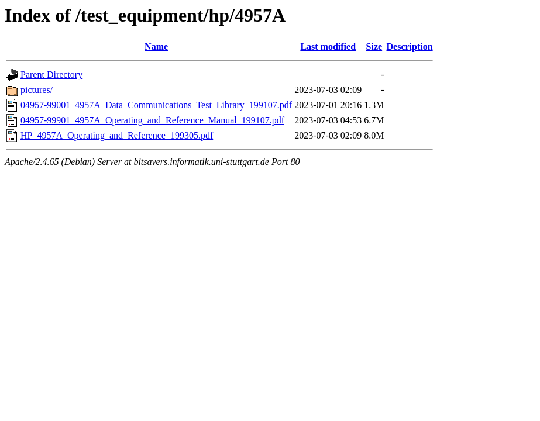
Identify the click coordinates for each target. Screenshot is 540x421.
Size (374, 46)
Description (410, 46)
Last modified (328, 46)
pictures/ (36, 90)
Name (156, 46)
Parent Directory (51, 75)
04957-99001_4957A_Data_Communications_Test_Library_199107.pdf (156, 105)
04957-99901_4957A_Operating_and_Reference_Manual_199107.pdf (152, 120)
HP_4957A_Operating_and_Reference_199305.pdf (116, 135)
